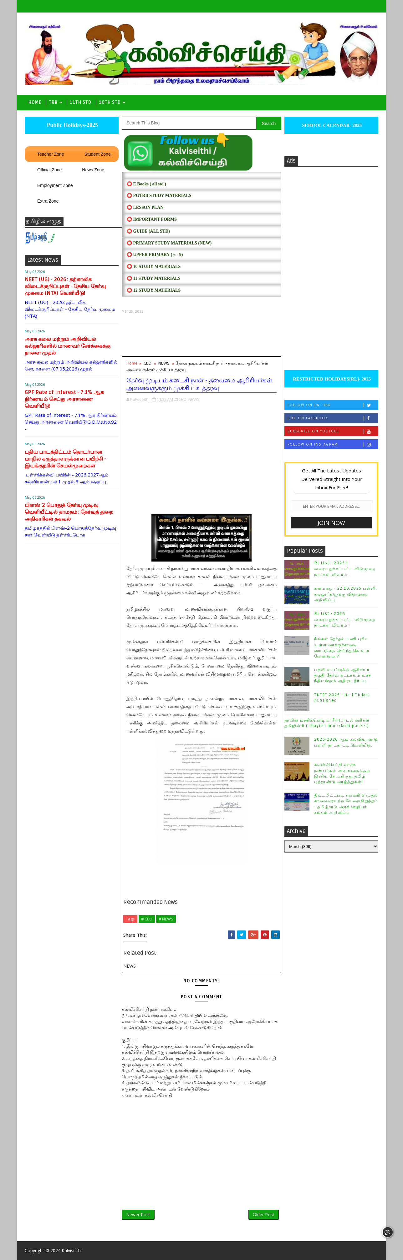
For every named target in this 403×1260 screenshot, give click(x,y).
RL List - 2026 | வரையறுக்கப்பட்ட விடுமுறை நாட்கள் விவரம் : (345, 619)
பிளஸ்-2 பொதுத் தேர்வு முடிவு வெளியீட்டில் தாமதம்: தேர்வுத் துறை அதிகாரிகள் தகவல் (69, 512)
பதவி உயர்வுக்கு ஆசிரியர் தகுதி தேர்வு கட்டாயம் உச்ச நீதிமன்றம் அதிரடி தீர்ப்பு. (342, 675)
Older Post (263, 1214)
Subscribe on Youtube (333, 431)
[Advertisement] (201, 335)
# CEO (146, 919)
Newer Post (138, 1214)
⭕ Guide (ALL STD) (148, 231)
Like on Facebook (333, 418)
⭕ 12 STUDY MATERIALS (154, 290)
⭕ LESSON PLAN (145, 207)
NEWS (164, 363)
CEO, (183, 399)
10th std (110, 102)
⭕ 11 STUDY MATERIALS (153, 278)
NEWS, (194, 399)
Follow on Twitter (333, 405)
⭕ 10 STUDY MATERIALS (154, 266)
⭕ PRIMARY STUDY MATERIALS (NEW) (169, 243)
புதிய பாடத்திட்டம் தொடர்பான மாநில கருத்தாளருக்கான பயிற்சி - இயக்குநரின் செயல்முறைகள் (65, 459)
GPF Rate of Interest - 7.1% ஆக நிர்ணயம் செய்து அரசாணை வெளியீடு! (64, 399)
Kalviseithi (72, 1250)
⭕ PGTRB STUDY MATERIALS (159, 195)
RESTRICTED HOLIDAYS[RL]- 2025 (331, 378)
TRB (53, 102)
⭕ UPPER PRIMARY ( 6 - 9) (155, 254)
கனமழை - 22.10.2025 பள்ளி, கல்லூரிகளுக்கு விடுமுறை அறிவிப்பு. (345, 594)
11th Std (80, 102)
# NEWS (166, 919)
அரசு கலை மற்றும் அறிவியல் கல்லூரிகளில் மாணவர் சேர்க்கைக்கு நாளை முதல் (67, 346)
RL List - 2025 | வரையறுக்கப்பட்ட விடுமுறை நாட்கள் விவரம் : (345, 569)
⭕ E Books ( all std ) (146, 184)
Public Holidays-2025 (71, 125)
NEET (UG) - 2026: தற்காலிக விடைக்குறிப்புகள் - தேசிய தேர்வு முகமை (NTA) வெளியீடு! (65, 286)
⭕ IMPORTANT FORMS (152, 219)
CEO (147, 363)
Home (34, 102)
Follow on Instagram (333, 444)
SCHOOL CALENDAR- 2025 (331, 125)
